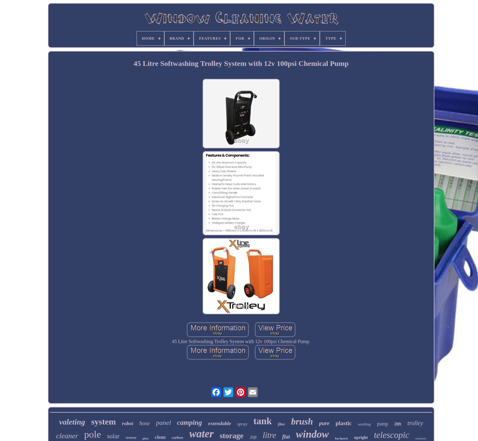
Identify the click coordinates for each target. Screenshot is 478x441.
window (312, 434)
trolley (415, 423)
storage (232, 436)
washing (364, 424)
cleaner (67, 436)
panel (163, 422)
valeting (72, 422)
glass (145, 438)
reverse (131, 438)
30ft (252, 437)
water (201, 434)
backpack (341, 438)
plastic (344, 423)
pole (92, 434)
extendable (219, 423)
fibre (281, 424)
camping (189, 422)
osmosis (420, 438)
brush (302, 421)
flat (286, 437)
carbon (177, 437)
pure (324, 423)
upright (361, 437)
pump (382, 423)
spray (242, 423)
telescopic (391, 435)
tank (262, 421)
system (103, 421)
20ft (397, 424)
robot (127, 423)
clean (160, 437)
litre (269, 435)
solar (113, 436)
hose (144, 423)
